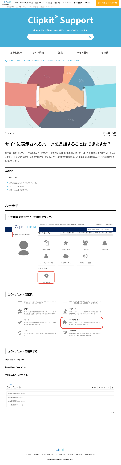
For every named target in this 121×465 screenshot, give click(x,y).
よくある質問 (78, 3)
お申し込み (16, 52)
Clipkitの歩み (67, 3)
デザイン (11, 133)
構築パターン (39, 3)
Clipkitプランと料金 (26, 3)
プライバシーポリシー (47, 454)
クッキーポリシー (60, 454)
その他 (105, 52)
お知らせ (87, 3)
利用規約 (36, 454)
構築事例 (57, 3)
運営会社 (28, 454)
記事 (60, 52)
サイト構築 (38, 52)
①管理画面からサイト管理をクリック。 (23, 183)
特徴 (16, 3)
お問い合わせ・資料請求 (107, 2)
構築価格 (49, 3)
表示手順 (13, 177)
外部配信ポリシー (90, 454)
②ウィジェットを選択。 (17, 186)
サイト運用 (82, 52)
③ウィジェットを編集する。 (19, 190)
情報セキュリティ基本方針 (75, 454)
